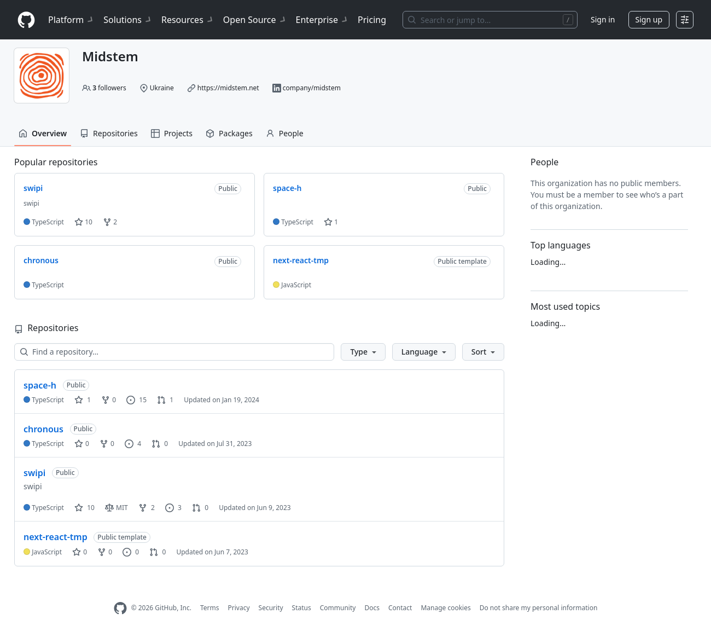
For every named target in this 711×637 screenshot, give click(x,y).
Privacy (239, 607)
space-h (40, 385)
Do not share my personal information (539, 607)
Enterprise (322, 20)
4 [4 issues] (133, 443)
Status (301, 607)
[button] (363, 352)
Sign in (603, 19)
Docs (372, 607)
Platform (71, 20)
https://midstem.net (228, 87)
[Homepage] (26, 20)
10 (83, 222)
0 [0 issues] (131, 552)
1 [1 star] (82, 399)
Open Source (255, 20)
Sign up (649, 19)
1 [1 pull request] (165, 399)
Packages (229, 133)
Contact (400, 607)
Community (338, 607)
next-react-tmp (56, 537)
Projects (172, 133)
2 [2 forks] (146, 507)
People (285, 133)
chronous (43, 429)
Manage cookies (445, 607)
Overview (43, 133)
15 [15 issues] (136, 399)
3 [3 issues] (173, 507)
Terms (209, 607)
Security (271, 607)
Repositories (109, 133)
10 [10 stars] (84, 507)
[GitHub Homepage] (120, 608)
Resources (187, 20)
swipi (34, 473)
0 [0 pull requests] (159, 443)
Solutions (128, 20)
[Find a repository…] (174, 352)
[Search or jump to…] (490, 19)
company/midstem (312, 87)
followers (109, 87)
